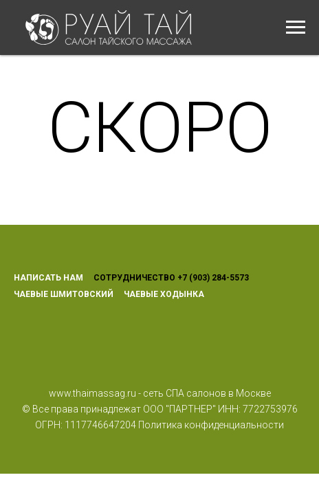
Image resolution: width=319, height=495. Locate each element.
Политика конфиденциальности (211, 424)
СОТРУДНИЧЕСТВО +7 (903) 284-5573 (171, 278)
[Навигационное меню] (295, 27)
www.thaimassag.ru (92, 393)
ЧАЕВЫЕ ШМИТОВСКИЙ (63, 294)
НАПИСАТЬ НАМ (48, 278)
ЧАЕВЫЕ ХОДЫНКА (164, 294)
